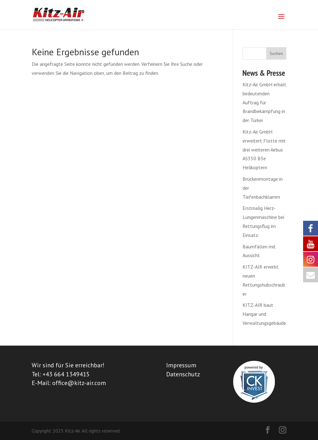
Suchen (276, 53)
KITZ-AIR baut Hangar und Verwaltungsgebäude (264, 314)
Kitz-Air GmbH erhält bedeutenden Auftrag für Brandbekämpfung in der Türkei (264, 102)
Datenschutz (183, 374)
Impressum (181, 365)
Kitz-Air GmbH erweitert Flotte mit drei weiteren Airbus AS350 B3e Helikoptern (264, 149)
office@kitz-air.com (79, 383)
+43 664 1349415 (66, 374)
